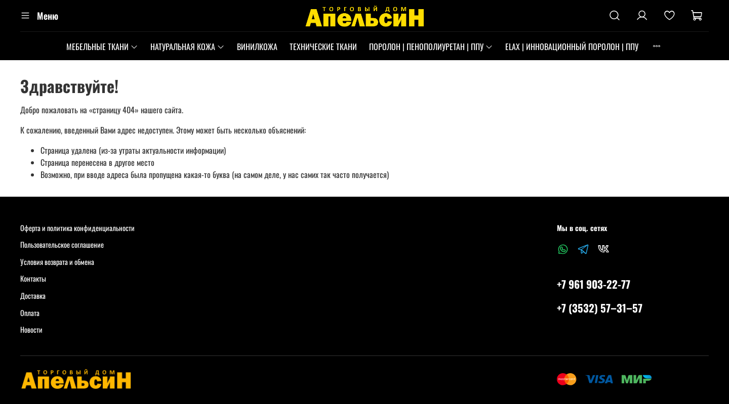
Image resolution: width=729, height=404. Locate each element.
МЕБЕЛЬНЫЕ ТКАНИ (102, 46)
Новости (31, 329)
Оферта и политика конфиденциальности (77, 227)
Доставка (33, 295)
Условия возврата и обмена (57, 261)
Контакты (33, 278)
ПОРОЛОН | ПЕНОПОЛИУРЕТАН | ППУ (431, 46)
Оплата (29, 312)
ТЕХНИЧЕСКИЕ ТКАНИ (323, 46)
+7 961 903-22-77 (593, 284)
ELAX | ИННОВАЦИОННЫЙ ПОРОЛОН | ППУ (571, 46)
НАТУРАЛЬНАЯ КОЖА (187, 46)
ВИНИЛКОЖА (257, 46)
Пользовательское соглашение (62, 244)
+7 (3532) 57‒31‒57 (599, 308)
